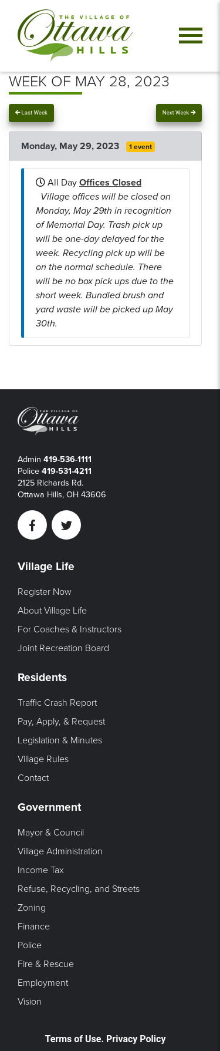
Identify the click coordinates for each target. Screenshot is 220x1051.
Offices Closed (110, 182)
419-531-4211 (67, 471)
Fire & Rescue (46, 964)
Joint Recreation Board (63, 648)
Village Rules (43, 759)
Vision (30, 1002)
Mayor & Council (51, 832)
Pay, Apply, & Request (61, 721)
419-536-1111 (67, 459)
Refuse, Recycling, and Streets (79, 889)
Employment (43, 983)
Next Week (179, 112)
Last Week (31, 112)
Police (30, 945)
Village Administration (60, 851)
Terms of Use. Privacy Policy (105, 1039)
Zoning (32, 908)
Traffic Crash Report (57, 703)
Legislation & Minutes (60, 740)
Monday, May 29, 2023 (71, 146)
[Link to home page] (75, 35)
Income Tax (41, 870)
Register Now (45, 592)
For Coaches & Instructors (69, 629)
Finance (34, 926)
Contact (33, 778)
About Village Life (52, 611)
